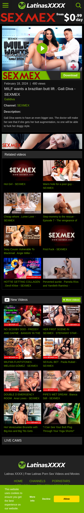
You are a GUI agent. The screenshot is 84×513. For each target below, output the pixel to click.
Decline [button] (46, 499)
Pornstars (61, 481)
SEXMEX (23, 105)
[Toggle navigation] (5, 5)
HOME (18, 481)
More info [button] (32, 499)
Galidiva (9, 99)
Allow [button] (67, 499)
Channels (37, 481)
